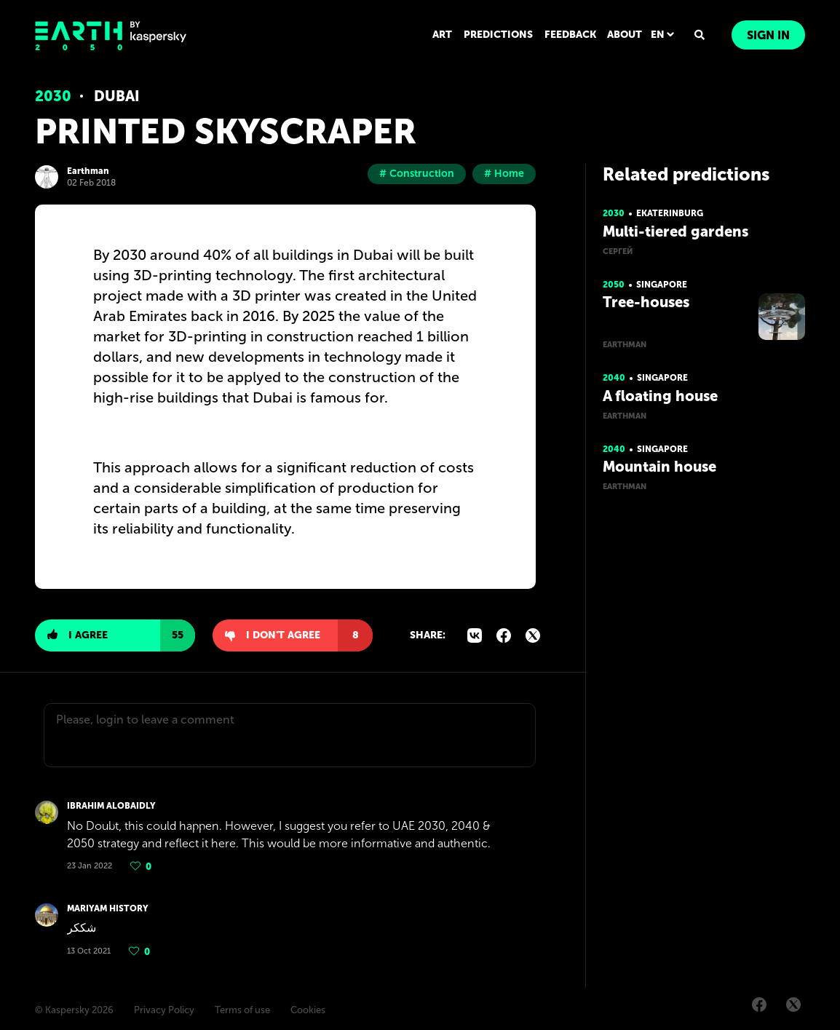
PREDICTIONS (498, 34)
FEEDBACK (570, 34)
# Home (504, 173)
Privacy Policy (164, 1010)
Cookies (307, 1010)
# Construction (416, 173)
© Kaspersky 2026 (74, 1010)
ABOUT (624, 34)
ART (442, 34)
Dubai (117, 96)
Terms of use (242, 1010)
